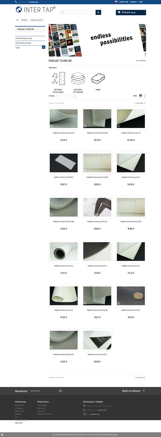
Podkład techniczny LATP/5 (63, 266)
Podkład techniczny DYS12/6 (97, 221)
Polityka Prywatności (21, 420)
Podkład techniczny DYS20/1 (64, 177)
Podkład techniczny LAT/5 (131, 177)
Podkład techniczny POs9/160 (97, 310)
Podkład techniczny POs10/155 (63, 133)
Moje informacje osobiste (44, 414)
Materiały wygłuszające (24, 38)
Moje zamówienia (42, 405)
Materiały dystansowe (23, 43)
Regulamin (18, 414)
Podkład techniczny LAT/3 (64, 310)
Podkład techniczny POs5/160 (97, 133)
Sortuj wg (51, 96)
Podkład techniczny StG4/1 (130, 310)
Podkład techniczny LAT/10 (130, 133)
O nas (16, 417)
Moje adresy (40, 411)
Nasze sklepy (19, 408)
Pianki (18, 47)
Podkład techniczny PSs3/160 (130, 221)
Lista (144, 96)
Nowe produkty (19, 405)
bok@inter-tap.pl (94, 414)
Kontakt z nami (123, 2)
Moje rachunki (41, 408)
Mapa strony (18, 423)
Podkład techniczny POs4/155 (63, 354)
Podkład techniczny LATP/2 (97, 354)
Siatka (140, 96)
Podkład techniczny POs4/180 (63, 221)
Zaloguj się (133, 2)
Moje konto (43, 401)
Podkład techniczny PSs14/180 (97, 177)
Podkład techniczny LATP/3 (97, 266)
